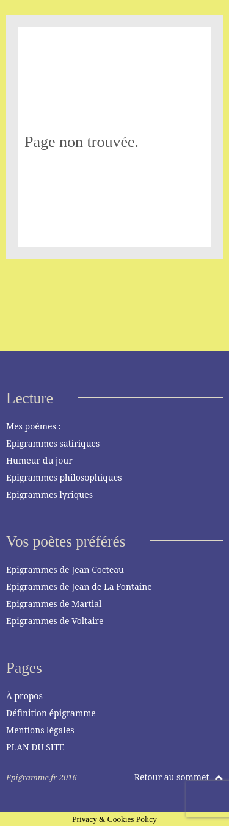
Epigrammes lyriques (49, 494)
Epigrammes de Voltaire (55, 621)
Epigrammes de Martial (53, 603)
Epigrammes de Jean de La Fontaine (79, 586)
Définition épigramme (51, 713)
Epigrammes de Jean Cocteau (65, 569)
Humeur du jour (39, 460)
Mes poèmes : (33, 426)
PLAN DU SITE (35, 747)
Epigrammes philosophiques (64, 477)
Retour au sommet (178, 777)
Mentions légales (40, 730)
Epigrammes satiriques (53, 443)
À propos (24, 696)
